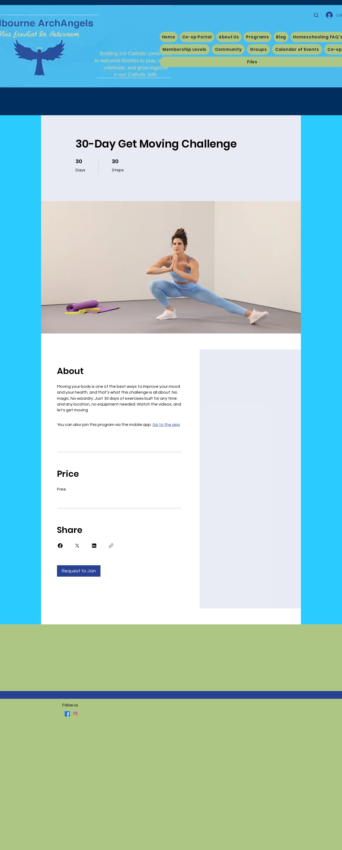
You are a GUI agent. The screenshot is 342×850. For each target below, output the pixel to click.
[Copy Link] (111, 545)
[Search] (316, 15)
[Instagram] (75, 714)
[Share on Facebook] (60, 545)
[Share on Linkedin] (94, 545)
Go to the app (166, 424)
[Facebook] (67, 714)
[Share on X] (77, 545)
